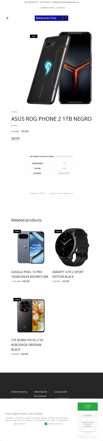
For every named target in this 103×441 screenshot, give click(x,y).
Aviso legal (92, 437)
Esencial (19, 423)
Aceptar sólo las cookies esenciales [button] (88, 423)
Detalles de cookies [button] (84, 435)
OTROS (14, 112)
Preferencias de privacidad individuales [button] (87, 431)
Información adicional (42, 156)
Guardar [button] (88, 414)
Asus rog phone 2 (65, 193)
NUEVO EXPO (64, 173)
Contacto (61, 7)
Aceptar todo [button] (88, 405)
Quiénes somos (48, 7)
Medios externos (54, 423)
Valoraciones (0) (64, 156)
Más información (62, 397)
